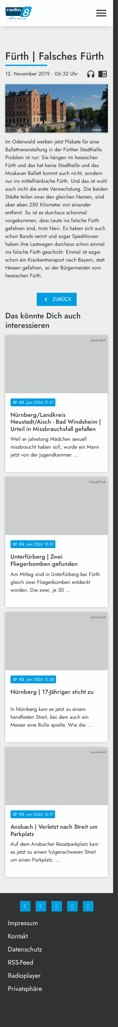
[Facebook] (25, 906)
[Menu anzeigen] (101, 13)
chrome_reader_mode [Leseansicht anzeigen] (102, 73)
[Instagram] (41, 906)
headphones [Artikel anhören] (90, 73)
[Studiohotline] (72, 906)
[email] (88, 906)
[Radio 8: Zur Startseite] (31, 13)
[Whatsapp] (56, 906)
